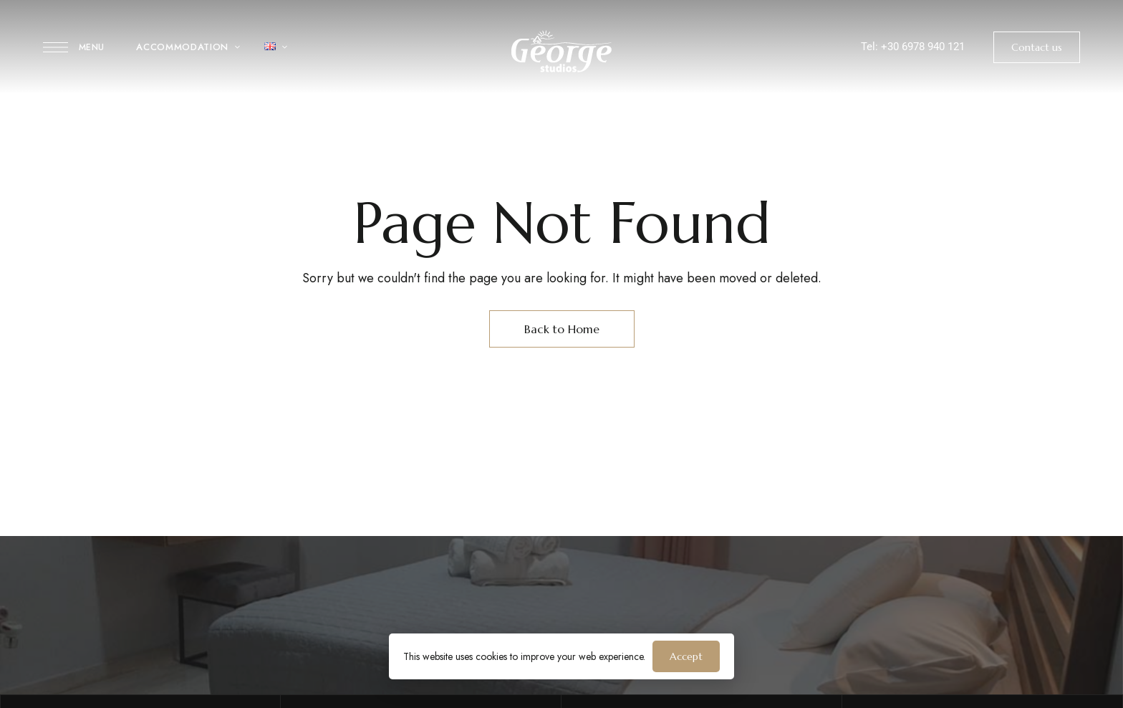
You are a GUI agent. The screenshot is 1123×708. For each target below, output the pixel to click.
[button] (1036, 47)
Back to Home (561, 329)
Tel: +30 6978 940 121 (913, 46)
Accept (686, 656)
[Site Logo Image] (561, 51)
